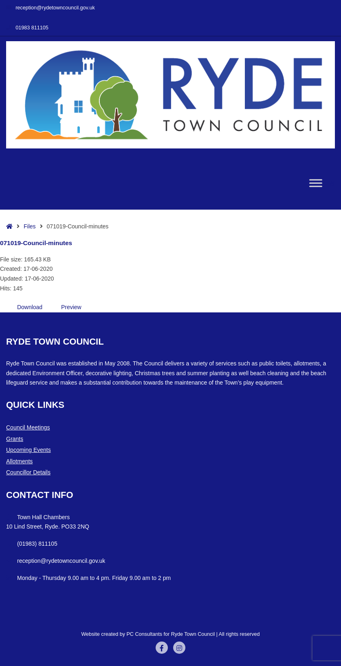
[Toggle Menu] (315, 183)
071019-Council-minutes (36, 242)
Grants (14, 439)
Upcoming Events (28, 450)
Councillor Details (28, 472)
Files (30, 226)
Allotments (19, 461)
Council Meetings (28, 427)
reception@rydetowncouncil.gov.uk (50, 8)
